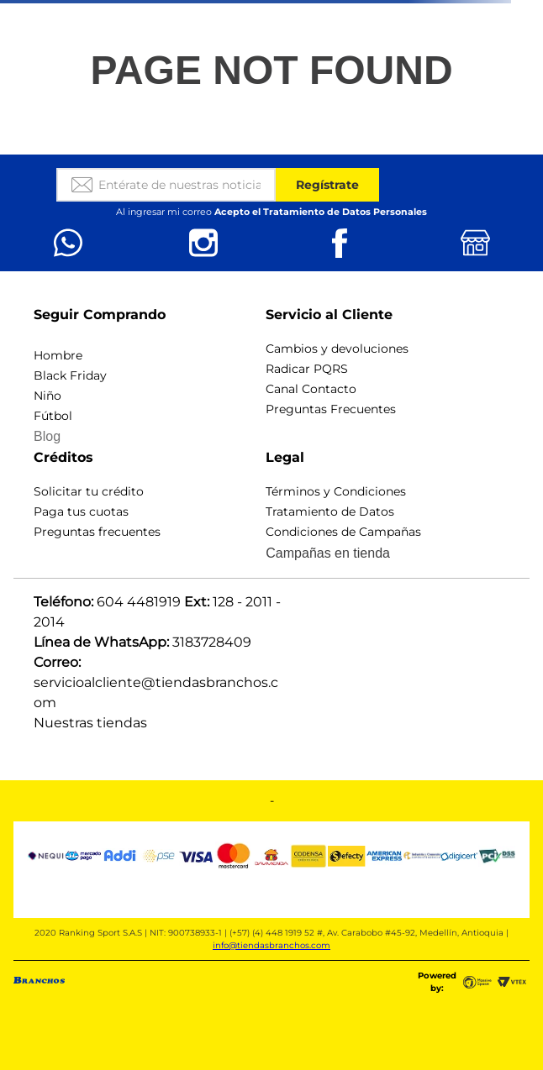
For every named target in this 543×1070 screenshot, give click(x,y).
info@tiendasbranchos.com (271, 945)
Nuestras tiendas (90, 723)
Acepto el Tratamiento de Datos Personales (320, 212)
